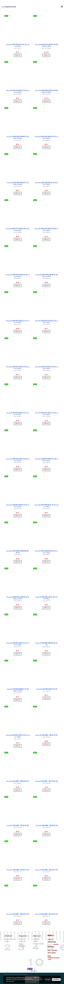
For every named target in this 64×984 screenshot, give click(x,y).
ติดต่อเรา (21, 944)
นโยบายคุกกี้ (11, 981)
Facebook (36, 939)
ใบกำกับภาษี (22, 946)
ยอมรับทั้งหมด (56, 979)
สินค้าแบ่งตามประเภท (10, 939)
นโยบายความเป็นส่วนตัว (37, 979)
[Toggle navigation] (62, 7)
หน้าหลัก (6, 941)
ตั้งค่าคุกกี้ (47, 979)
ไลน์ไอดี (35, 941)
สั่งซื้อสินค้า (17, 55)
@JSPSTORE (52, 942)
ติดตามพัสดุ (22, 939)
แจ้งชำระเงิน (22, 941)
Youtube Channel (38, 944)
